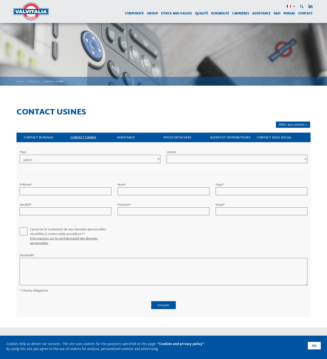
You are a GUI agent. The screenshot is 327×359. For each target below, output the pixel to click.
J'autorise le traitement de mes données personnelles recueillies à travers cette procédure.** (68, 232)
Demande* (27, 255)
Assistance (261, 13)
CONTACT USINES (83, 137)
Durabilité (220, 13)
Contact (305, 13)
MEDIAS (289, 13)
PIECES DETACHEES (177, 137)
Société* (25, 205)
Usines (171, 152)
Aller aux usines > (293, 125)
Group (152, 13)
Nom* (122, 185)
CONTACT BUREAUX (38, 137)
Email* (220, 205)
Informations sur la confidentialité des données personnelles (64, 241)
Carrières (240, 13)
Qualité (201, 13)
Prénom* (26, 185)
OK (314, 346)
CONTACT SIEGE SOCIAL (274, 137)
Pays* (220, 185)
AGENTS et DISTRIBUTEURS (230, 137)
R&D (277, 13)
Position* (124, 205)
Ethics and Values (176, 13)
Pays (23, 152)
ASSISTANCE (126, 137)
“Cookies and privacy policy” (180, 344)
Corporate (134, 13)
